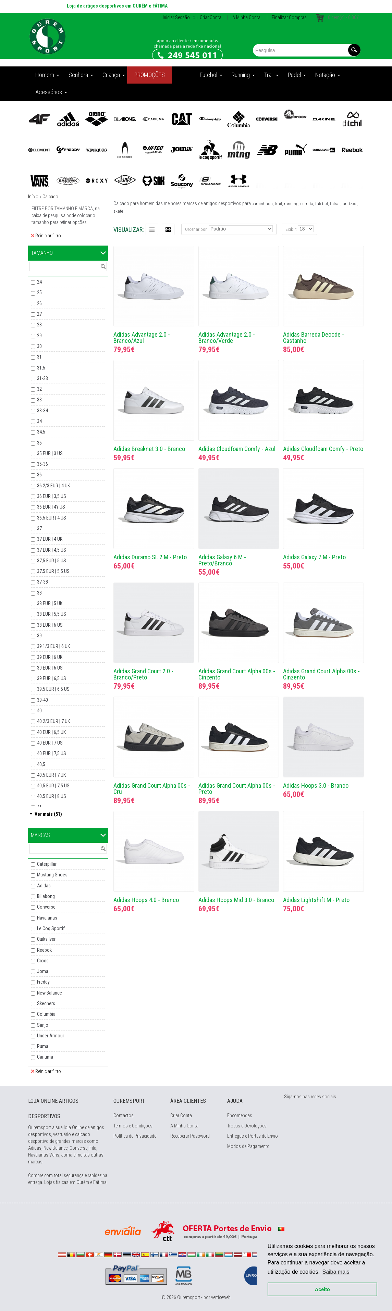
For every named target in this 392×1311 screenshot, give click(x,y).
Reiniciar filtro (46, 235)
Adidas (44, 885)
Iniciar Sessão (176, 17)
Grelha (168, 229)
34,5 (41, 432)
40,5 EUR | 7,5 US (53, 785)
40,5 (41, 764)
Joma (42, 971)
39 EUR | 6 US (50, 668)
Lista (152, 229)
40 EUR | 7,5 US (51, 753)
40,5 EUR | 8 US (51, 796)
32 (39, 389)
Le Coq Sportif (51, 928)
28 (39, 324)
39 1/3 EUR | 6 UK (53, 646)
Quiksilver (46, 939)
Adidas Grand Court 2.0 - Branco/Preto (143, 674)
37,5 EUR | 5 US (51, 560)
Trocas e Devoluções (247, 1125)
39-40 (42, 700)
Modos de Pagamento (248, 1146)
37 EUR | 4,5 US (51, 550)
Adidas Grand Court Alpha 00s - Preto (236, 788)
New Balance (49, 993)
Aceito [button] (320, 1287)
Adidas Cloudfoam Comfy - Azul (236, 448)
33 (39, 399)
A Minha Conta (246, 17)
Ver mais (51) (48, 814)
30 (39, 346)
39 (39, 635)
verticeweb (221, 1297)
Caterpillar (47, 864)
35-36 (42, 464)
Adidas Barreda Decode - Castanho (313, 337)
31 (39, 357)
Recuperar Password (190, 1136)
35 (39, 443)
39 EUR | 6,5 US (51, 678)
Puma (42, 1046)
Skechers (46, 1003)
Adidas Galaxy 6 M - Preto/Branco (222, 560)
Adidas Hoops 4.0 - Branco (146, 899)
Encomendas (239, 1115)
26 (39, 303)
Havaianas (47, 918)
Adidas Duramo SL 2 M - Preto (150, 557)
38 (39, 593)
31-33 (42, 378)
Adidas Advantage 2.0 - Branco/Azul (141, 337)
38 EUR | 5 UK (49, 603)
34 (39, 421)
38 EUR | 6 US (50, 625)
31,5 (41, 368)
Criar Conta (210, 17)
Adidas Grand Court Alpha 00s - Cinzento (236, 674)
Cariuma (45, 1057)
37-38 (42, 582)
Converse (46, 907)
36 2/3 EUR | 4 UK (53, 485)
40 (39, 710)
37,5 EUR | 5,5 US (53, 571)
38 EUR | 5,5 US (51, 614)
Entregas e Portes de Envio (252, 1136)
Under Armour (50, 1035)
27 (39, 314)
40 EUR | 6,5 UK (51, 732)
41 (39, 807)
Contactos (123, 1115)
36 (39, 474)
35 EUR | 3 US (50, 453)
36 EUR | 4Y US (51, 507)
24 (39, 282)
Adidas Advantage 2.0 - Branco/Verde (226, 337)
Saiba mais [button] (334, 1270)
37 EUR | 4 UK (49, 539)
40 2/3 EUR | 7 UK (53, 721)
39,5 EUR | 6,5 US (53, 689)
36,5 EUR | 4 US (51, 518)
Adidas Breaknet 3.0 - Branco (149, 448)
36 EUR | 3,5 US (51, 496)
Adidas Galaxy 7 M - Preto (314, 557)
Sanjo (42, 1025)
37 (39, 528)
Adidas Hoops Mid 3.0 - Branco (236, 899)
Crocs (43, 960)
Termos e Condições (132, 1125)
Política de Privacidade (134, 1136)
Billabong (46, 896)
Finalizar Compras (289, 17)
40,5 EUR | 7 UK (51, 775)
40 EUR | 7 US (50, 743)
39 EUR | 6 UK (49, 657)
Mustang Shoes (52, 874)
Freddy (43, 982)
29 (39, 335)
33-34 (42, 410)
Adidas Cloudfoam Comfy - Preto (323, 448)
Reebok (44, 950)
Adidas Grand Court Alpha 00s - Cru (151, 788)
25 (39, 292)
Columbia (46, 1014)
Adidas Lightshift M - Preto (316, 899)
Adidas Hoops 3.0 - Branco (315, 785)
